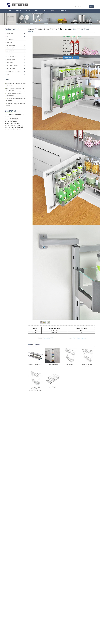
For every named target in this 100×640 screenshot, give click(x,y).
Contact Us (62, 10)
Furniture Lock (10, 39)
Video (44, 10)
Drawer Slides (10, 33)
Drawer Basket (52, 387)
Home (9, 10)
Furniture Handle (11, 45)
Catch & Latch (10, 51)
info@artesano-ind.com (14, 123)
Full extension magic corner (80, 338)
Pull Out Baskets (64, 29)
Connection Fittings (11, 56)
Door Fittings (10, 62)
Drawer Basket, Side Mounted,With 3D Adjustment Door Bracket (35, 389)
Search (91, 6)
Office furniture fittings (12, 65)
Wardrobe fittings (11, 59)
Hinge (8, 36)
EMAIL (76, 57)
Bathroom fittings (11, 68)
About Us (18, 10)
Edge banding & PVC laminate (14, 71)
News (36, 10)
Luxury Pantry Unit (48, 338)
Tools (8, 74)
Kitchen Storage (50, 29)
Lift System (9, 42)
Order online (67, 57)
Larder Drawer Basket (52, 364)
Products (28, 10)
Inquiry (53, 10)
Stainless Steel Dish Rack (35, 364)
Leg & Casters (10, 54)
